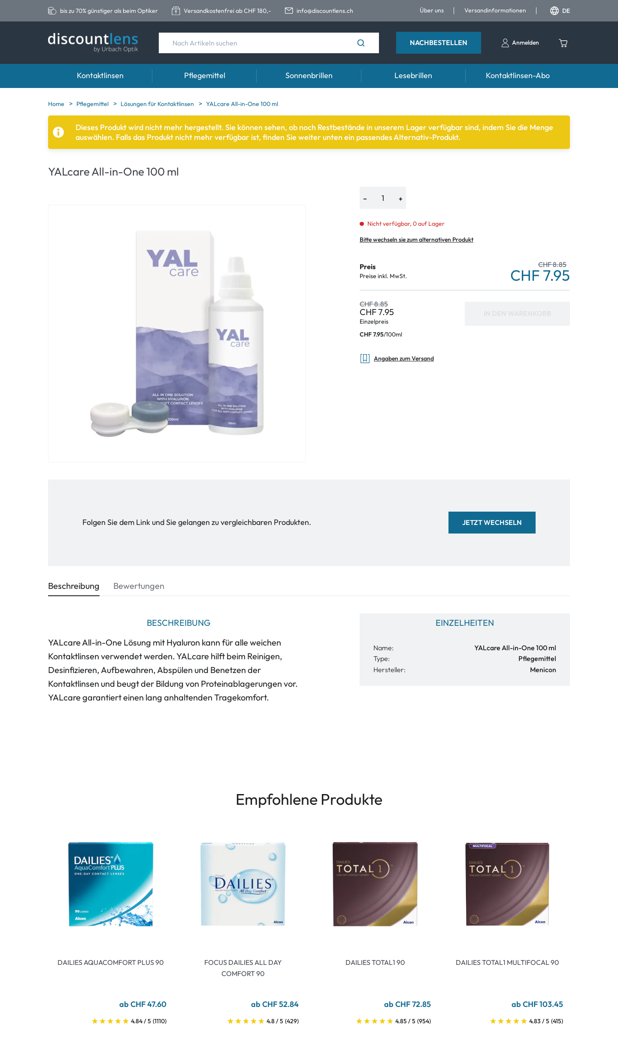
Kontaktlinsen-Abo (518, 75)
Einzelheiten (465, 622)
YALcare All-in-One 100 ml (242, 104)
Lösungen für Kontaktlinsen (158, 104)
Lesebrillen (413, 75)
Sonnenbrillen (309, 75)
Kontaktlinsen (100, 75)
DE (560, 10)
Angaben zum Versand (397, 358)
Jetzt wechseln (492, 522)
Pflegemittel (204, 75)
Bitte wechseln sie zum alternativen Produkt (416, 239)
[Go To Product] (110, 884)
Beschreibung (74, 585)
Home (57, 104)
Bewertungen (138, 585)
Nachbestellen (438, 42)
